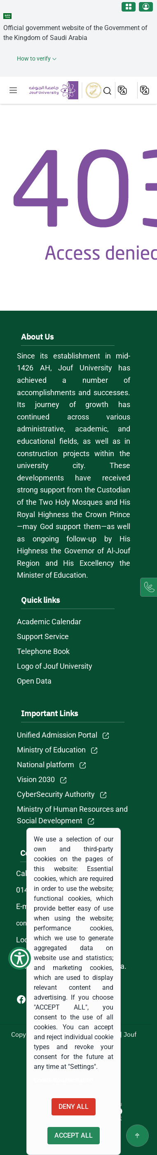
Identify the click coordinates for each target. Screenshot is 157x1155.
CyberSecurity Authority (56, 794)
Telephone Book (43, 651)
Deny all (74, 1106)
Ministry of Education (51, 749)
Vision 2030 (36, 779)
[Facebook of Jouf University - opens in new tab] (22, 999)
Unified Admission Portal (57, 735)
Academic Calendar (49, 621)
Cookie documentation (63, 1080)
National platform (45, 764)
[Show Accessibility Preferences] (19, 958)
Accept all (73, 1135)
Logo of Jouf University (54, 666)
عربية (145, 90)
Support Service (43, 636)
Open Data (34, 681)
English (123, 90)
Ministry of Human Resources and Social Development (72, 815)
